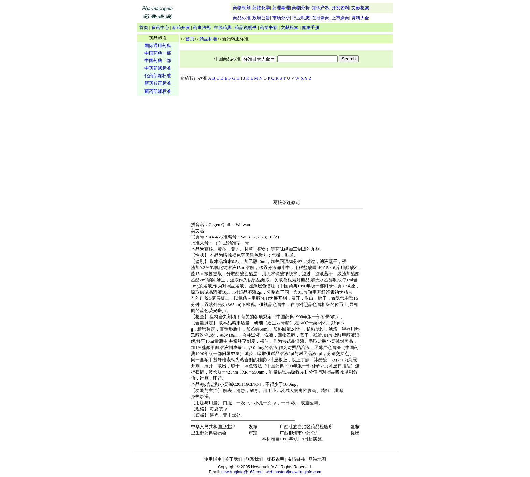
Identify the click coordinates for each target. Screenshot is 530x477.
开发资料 (340, 7)
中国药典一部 (157, 53)
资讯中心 (160, 27)
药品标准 (242, 17)
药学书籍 (269, 27)
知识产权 (321, 7)
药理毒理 (281, 7)
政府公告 (261, 17)
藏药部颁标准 (157, 91)
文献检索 (360, 7)
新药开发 (181, 27)
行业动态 (301, 17)
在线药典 (223, 27)
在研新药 (321, 17)
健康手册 (310, 27)
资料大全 (360, 17)
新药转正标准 (157, 83)
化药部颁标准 (157, 75)
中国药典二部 (157, 60)
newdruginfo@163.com (242, 471)
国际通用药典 (157, 45)
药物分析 (301, 7)
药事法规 (202, 27)
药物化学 (261, 7)
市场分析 (281, 17)
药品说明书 (246, 27)
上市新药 (340, 17)
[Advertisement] (157, 203)
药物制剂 (242, 7)
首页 (143, 27)
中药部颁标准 (157, 68)
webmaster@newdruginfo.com (293, 471)
